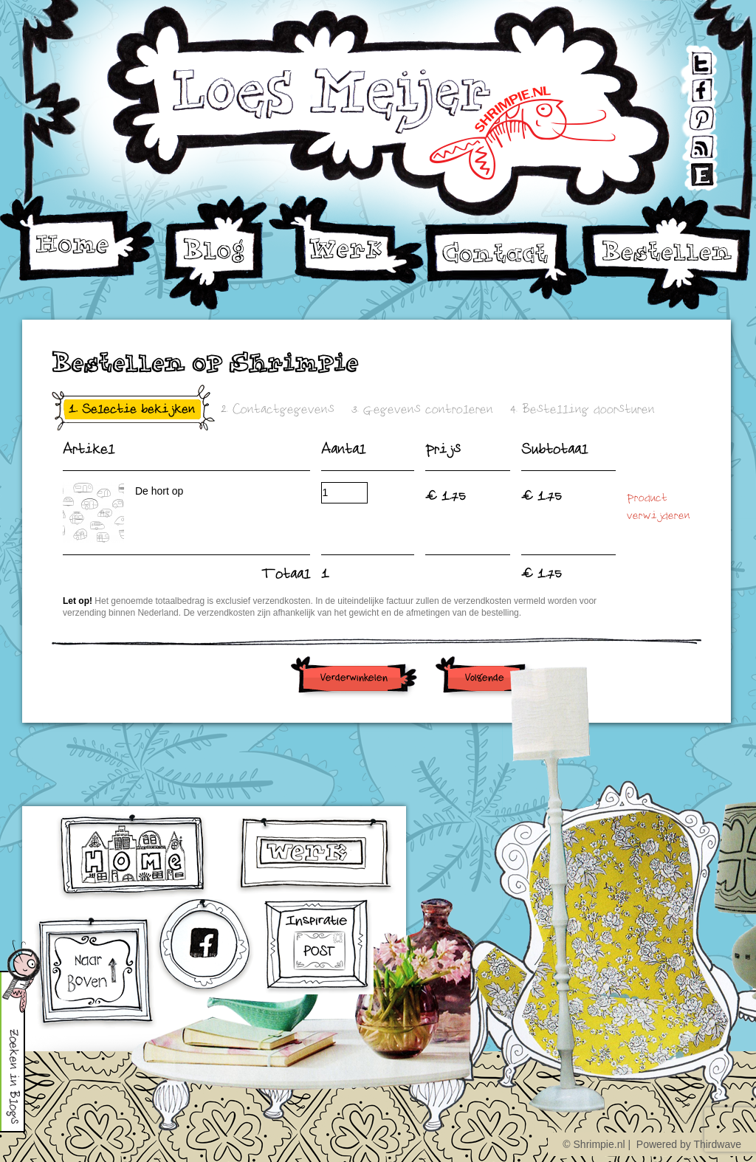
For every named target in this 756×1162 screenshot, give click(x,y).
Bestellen (666, 253)
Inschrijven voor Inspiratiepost (318, 946)
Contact (506, 260)
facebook (206, 949)
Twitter (689, 58)
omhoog (95, 973)
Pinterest (690, 113)
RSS (689, 140)
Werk (347, 240)
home (134, 857)
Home (77, 239)
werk (316, 855)
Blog (215, 253)
